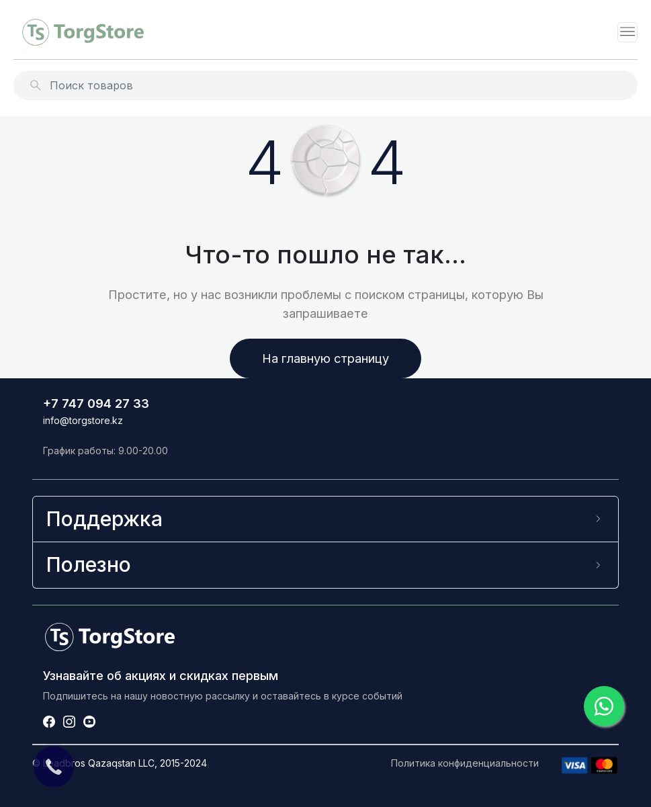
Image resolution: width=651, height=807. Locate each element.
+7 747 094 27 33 (96, 403)
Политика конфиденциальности (465, 763)
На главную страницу (325, 358)
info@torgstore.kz (83, 420)
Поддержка (104, 519)
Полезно (88, 564)
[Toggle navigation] (627, 32)
